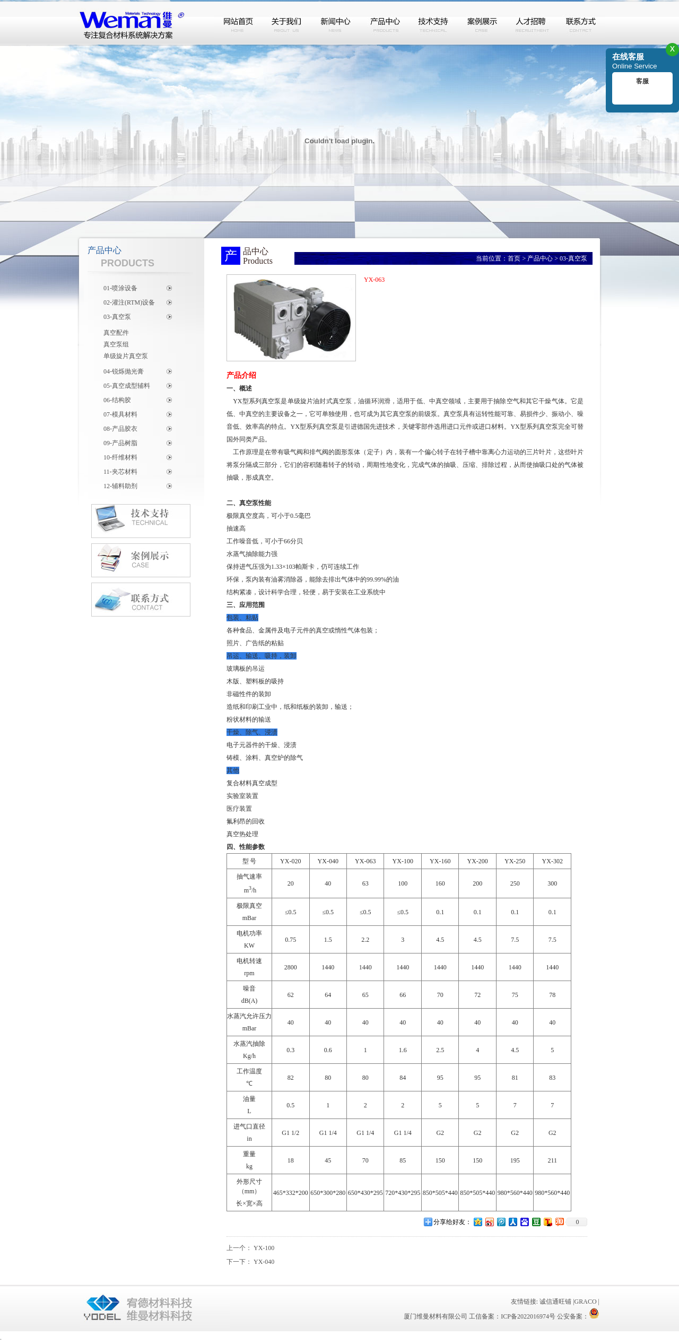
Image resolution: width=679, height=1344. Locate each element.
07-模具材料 (120, 414)
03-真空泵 (117, 316)
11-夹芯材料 (120, 471)
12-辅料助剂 (120, 486)
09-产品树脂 (120, 443)
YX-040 (264, 1261)
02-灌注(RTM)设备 (129, 302)
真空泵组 (116, 344)
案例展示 (482, 23)
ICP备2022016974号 (528, 1316)
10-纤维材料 (120, 457)
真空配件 (116, 332)
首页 (514, 258)
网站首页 (238, 23)
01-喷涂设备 (120, 288)
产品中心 (385, 23)
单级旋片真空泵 (125, 356)
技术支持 (434, 23)
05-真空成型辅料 (126, 385)
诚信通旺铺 (555, 1301)
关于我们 (287, 23)
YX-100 (264, 1248)
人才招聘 (531, 23)
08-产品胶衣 (120, 428)
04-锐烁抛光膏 (123, 371)
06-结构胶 (117, 400)
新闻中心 (336, 23)
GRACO (585, 1301)
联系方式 (580, 23)
